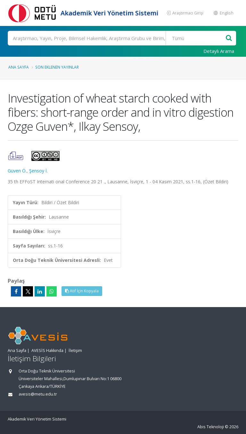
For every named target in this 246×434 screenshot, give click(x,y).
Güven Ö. (17, 171)
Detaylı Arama (218, 51)
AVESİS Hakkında (47, 350)
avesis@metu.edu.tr (38, 394)
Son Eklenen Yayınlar (57, 67)
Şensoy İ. (38, 171)
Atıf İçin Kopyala (82, 291)
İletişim (75, 350)
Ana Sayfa (18, 67)
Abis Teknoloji (210, 427)
